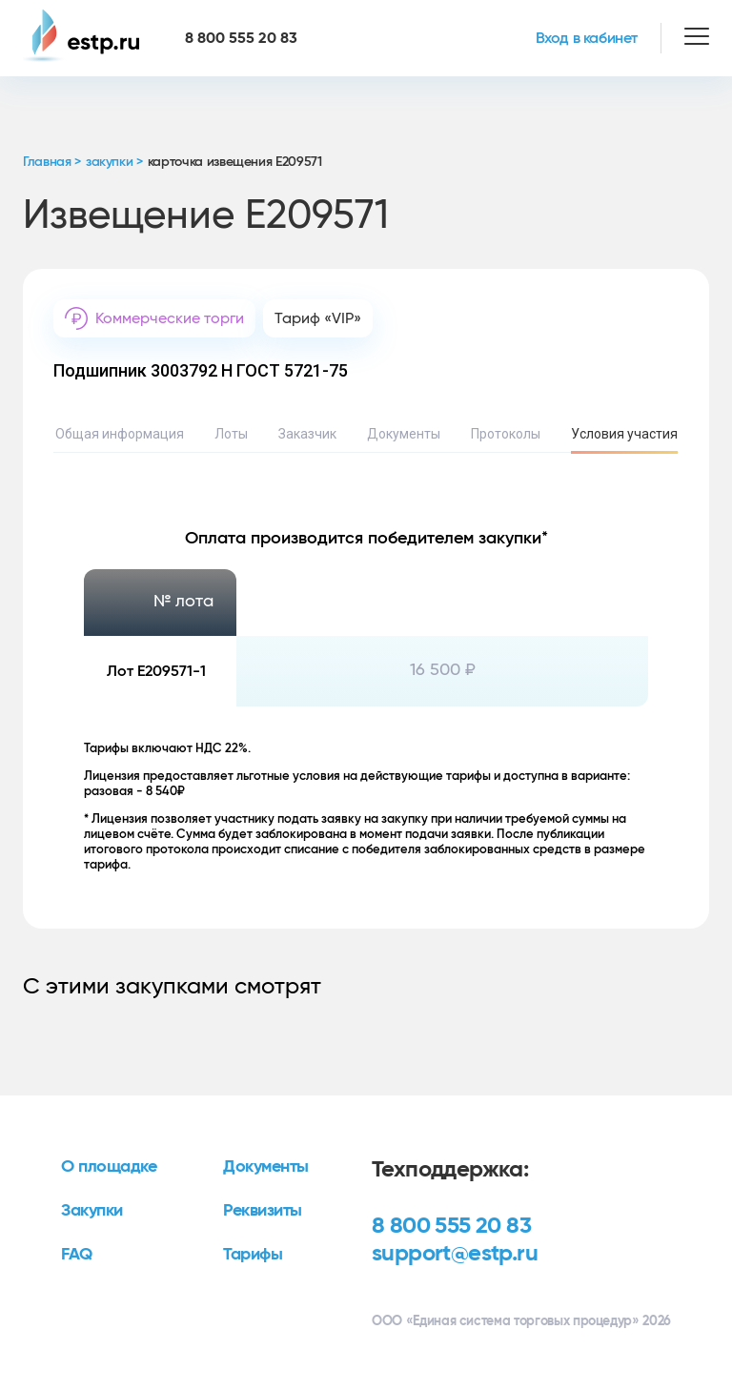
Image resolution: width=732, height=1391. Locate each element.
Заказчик (307, 433)
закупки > (114, 162)
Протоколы (505, 433)
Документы (403, 433)
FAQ (76, 1254)
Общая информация (119, 433)
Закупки (92, 1210)
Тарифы (252, 1254)
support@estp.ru (455, 1253)
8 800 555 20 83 (451, 1226)
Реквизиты (262, 1210)
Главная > (52, 162)
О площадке (109, 1167)
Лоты (231, 433)
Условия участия (624, 433)
